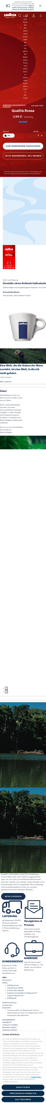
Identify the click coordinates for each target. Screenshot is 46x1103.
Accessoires (7, 941)
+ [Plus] (42, 71)
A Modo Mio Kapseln (15, 927)
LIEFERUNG (9, 852)
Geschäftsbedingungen (12, 987)
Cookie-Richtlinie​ (13, 1013)
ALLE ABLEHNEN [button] (23, 1099)
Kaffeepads (11, 934)
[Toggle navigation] (40, 15)
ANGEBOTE (7, 959)
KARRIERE (31, 894)
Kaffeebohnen (13, 921)
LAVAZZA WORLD (9, 966)
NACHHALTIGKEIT (9, 964)
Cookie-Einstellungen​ (15, 1016)
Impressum (10, 1011)
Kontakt (5, 976)
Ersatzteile (6, 944)
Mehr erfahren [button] (6, 318)
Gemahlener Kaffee (15, 924)
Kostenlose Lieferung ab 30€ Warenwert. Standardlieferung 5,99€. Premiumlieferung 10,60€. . (23, 5)
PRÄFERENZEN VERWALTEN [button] (23, 1093)
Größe (6, 67)
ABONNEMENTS (8, 956)
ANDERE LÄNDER (9, 1002)
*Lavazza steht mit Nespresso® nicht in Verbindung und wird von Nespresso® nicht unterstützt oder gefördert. (25, 949)
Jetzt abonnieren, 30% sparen (23, 92)
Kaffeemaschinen (9, 939)
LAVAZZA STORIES (10, 961)
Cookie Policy (36, 1077)
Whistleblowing (12, 1018)
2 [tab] (6, 628)
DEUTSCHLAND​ (8, 1000)
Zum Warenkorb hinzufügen (23, 82)
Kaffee (4, 919)
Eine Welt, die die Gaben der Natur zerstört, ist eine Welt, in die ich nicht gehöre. (21, 305)
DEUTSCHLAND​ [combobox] (8, 997)
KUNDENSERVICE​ (13, 897)
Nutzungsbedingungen (11, 984)
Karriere (5, 979)
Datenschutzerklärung (15, 1008)
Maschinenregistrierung (12, 969)
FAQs (4, 974)
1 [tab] (6, 624)
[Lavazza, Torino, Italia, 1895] (10, 15)
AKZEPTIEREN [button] (23, 1087)
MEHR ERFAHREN (13, 832)
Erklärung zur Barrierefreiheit (17, 1021)
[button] (40, 6)
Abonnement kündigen (11, 989)
